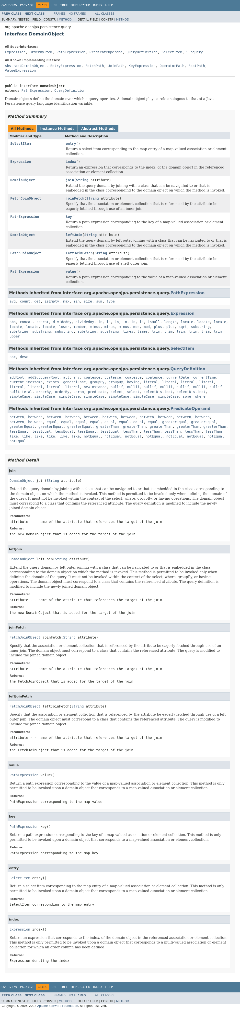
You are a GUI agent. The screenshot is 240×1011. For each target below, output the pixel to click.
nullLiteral (21, 392)
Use (54, 5)
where (200, 396)
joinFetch (75, 198)
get (37, 301)
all (66, 377)
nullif (117, 387)
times (128, 331)
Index (98, 5)
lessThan (131, 431)
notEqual (92, 436)
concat (26, 322)
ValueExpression (20, 70)
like (14, 436)
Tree (64, 5)
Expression (15, 52)
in (100, 322)
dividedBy (62, 322)
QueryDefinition (141, 52)
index (71, 162)
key (69, 217)
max (66, 301)
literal (151, 382)
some (187, 396)
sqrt (183, 327)
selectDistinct (158, 392)
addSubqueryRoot (43, 377)
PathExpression (71, 52)
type (110, 301)
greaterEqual (174, 422)
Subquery (194, 52)
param (78, 392)
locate (187, 322)
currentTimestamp (26, 382)
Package (27, 5)
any (76, 377)
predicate (97, 392)
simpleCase (20, 396)
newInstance (95, 387)
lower (64, 327)
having (133, 382)
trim (156, 331)
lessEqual (19, 431)
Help (109, 5)
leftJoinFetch (79, 253)
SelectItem (172, 52)
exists (53, 382)
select (117, 392)
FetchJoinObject (25, 198)
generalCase (74, 382)
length (170, 322)
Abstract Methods (98, 129)
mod (136, 327)
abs (13, 322)
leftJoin (74, 235)
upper (15, 336)
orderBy (43, 392)
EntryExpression (65, 66)
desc (24, 357)
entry (71, 144)
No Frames (77, 13)
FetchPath (94, 66)
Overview (9, 5)
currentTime (204, 377)
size (88, 301)
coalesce (92, 377)
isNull (154, 322)
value (71, 271)
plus (158, 327)
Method (65, 19)
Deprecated (80, 5)
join (70, 180)
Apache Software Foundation (57, 1006)
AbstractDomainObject (25, 66)
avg (13, 301)
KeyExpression (142, 66)
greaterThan (107, 426)
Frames (60, 13)
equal (52, 422)
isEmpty (52, 301)
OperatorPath (172, 66)
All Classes (104, 13)
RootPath (196, 66)
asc (13, 357)
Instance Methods (57, 129)
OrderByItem (41, 52)
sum (99, 301)
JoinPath (116, 66)
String (82, 180)
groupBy (97, 382)
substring (200, 327)
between (17, 417)
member (79, 327)
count (25, 301)
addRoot (17, 377)
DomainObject (22, 180)
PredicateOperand (106, 52)
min (76, 301)
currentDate (177, 377)
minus (95, 327)
